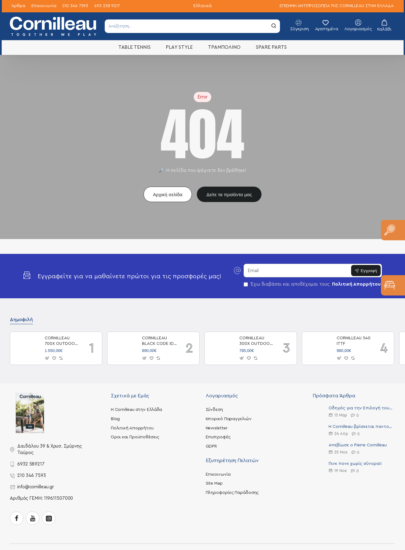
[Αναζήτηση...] (274, 26)
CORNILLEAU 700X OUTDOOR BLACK (61, 341)
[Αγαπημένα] (327, 26)
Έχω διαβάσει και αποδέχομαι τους (313, 284)
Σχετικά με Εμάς (130, 395)
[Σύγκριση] (299, 26)
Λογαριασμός (222, 395)
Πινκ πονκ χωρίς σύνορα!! (355, 463)
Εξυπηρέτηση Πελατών (232, 460)
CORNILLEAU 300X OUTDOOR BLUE (255, 341)
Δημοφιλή (21, 319)
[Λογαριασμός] (358, 26)
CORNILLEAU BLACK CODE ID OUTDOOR (158, 341)
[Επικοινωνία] (44, 6)
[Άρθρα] (18, 6)
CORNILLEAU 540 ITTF (354, 341)
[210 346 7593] (75, 6)
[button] (47, 358)
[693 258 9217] (107, 6)
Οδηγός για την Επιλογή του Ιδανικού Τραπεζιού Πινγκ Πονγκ (361, 408)
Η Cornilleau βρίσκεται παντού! (361, 426)
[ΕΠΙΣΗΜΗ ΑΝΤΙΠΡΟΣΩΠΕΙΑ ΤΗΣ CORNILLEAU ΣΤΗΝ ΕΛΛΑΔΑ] (336, 6)
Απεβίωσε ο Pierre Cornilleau (358, 445)
